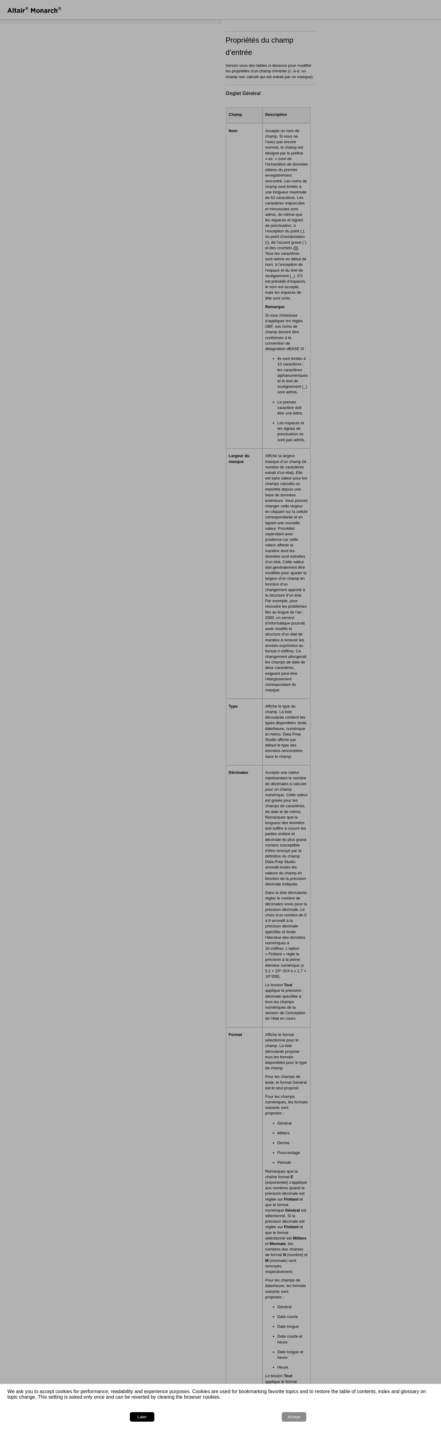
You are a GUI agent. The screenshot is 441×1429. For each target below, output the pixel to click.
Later (387, 1417)
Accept (416, 1417)
